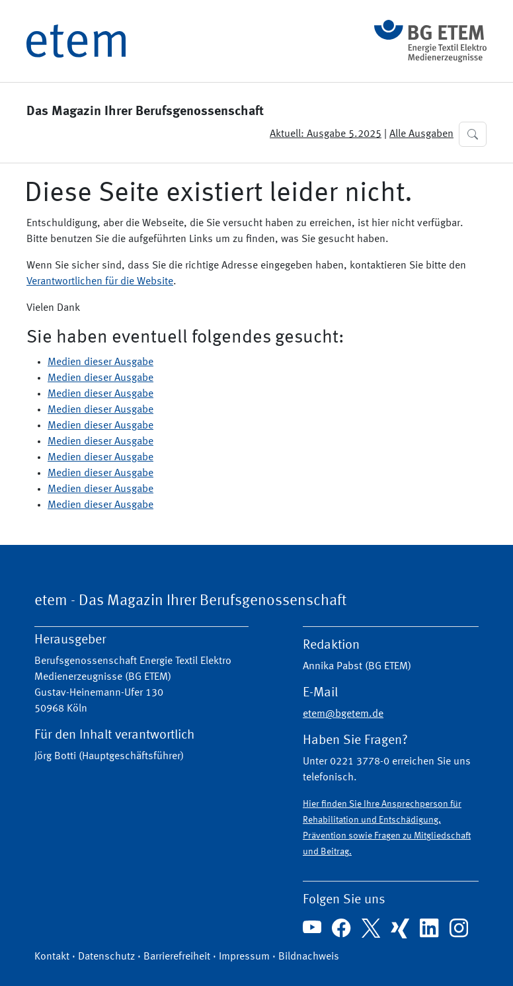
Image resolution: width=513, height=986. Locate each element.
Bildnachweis (308, 957)
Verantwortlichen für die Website (99, 281)
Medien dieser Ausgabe (100, 362)
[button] (473, 134)
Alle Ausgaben (421, 134)
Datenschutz (106, 957)
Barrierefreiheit (176, 957)
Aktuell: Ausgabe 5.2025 (325, 134)
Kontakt (51, 957)
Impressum (244, 957)
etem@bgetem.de (343, 714)
